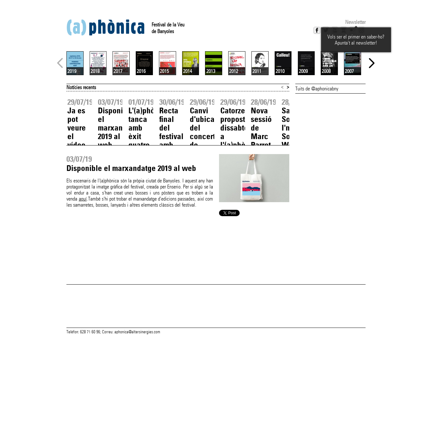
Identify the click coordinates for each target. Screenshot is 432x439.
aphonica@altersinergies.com (137, 432)
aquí (83, 274)
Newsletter (355, 22)
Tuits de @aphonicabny (316, 164)
